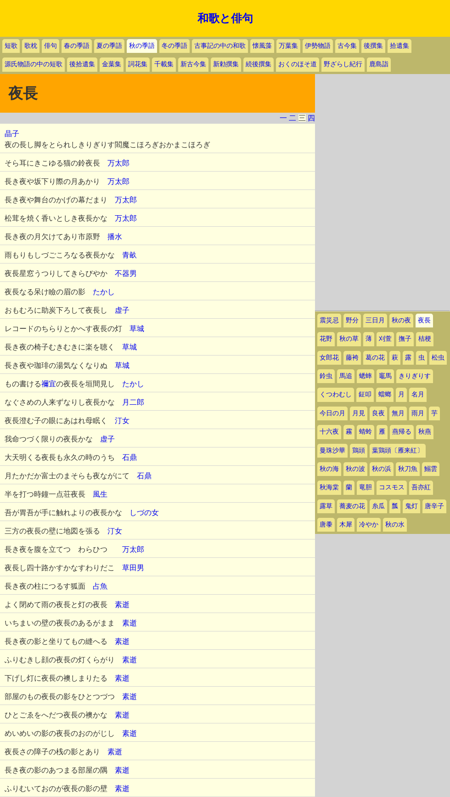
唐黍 (326, 524)
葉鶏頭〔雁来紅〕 (397, 450)
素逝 (122, 604)
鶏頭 (358, 450)
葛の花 (375, 357)
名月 (417, 394)
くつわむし (336, 394)
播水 (114, 237)
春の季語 (77, 45)
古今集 (347, 45)
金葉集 (111, 64)
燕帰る (401, 431)
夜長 (424, 320)
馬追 (345, 376)
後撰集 (373, 45)
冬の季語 (174, 45)
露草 (326, 506)
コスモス (392, 487)
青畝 (129, 255)
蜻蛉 (365, 431)
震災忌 (329, 320)
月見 (358, 413)
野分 (352, 320)
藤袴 (352, 357)
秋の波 (355, 468)
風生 (100, 494)
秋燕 (424, 431)
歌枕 (30, 45)
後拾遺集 (82, 64)
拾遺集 (399, 45)
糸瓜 (378, 506)
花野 (326, 338)
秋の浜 (381, 468)
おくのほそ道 (297, 64)
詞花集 (137, 64)
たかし (104, 292)
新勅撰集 (226, 64)
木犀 (345, 524)
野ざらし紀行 (343, 64)
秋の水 (395, 524)
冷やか (368, 524)
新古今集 (193, 64)
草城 (136, 329)
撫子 (405, 338)
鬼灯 (411, 506)
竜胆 (365, 487)
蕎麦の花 (352, 506)
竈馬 (385, 376)
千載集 (164, 64)
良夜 (378, 413)
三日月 (375, 320)
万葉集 (288, 45)
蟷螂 (384, 394)
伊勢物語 (318, 45)
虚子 (122, 310)
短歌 (11, 45)
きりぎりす (415, 376)
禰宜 (48, 384)
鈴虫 (326, 376)
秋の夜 (401, 320)
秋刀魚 (407, 468)
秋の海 (329, 468)
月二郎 (133, 402)
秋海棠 (329, 487)
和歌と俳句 (225, 18)
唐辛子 (434, 506)
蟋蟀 (365, 376)
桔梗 (424, 338)
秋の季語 (142, 45)
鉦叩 (365, 394)
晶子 (12, 134)
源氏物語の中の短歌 (33, 64)
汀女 (122, 420)
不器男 (126, 273)
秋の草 (349, 338)
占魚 (100, 586)
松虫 (438, 357)
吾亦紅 (421, 487)
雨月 (417, 413)
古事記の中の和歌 (220, 45)
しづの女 (144, 512)
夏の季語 (109, 45)
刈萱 (385, 338)
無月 (398, 413)
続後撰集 (258, 64)
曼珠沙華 (332, 450)
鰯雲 (430, 468)
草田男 (133, 568)
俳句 (50, 45)
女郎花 (329, 357)
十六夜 (329, 431)
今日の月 (332, 413)
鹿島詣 (378, 64)
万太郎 (118, 163)
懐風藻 (262, 45)
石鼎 (129, 457)
